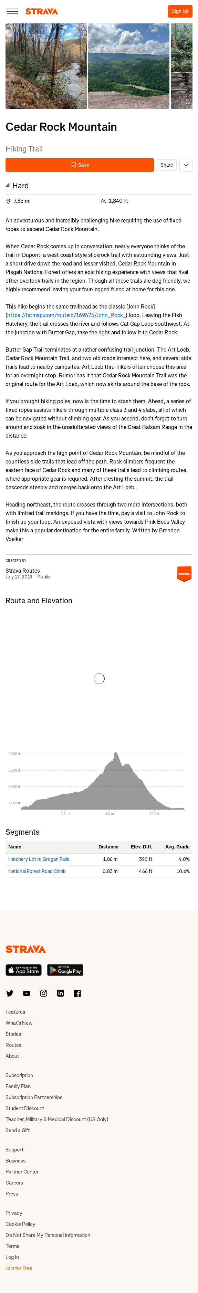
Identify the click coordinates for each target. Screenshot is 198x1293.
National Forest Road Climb (37, 871)
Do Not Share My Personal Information (48, 1235)
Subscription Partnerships (34, 1097)
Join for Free (19, 1268)
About (12, 1056)
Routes (13, 1045)
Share (166, 165)
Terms (12, 1246)
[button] (46, 66)
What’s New (19, 1023)
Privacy (14, 1213)
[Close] (13, 11)
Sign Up (180, 11)
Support (14, 1149)
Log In (12, 1257)
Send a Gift (18, 1130)
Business (15, 1160)
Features (15, 1012)
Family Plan (18, 1086)
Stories (13, 1034)
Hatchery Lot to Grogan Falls (38, 859)
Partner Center (22, 1171)
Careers (14, 1182)
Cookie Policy (20, 1224)
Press (12, 1193)
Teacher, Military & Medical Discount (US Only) (57, 1119)
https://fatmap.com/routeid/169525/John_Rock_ (66, 315)
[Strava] (41, 11)
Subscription (19, 1075)
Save (80, 165)
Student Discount (25, 1108)
